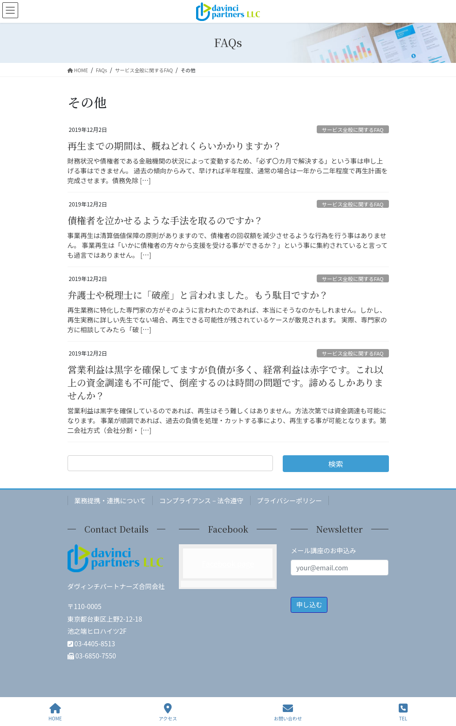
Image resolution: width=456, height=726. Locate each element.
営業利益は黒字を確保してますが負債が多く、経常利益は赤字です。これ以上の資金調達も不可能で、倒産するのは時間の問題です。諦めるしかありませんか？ (225, 382)
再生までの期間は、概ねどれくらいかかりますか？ (175, 145)
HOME (55, 712)
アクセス (168, 712)
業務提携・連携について (110, 500)
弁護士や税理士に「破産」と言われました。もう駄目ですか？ (198, 294)
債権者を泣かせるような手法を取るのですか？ (165, 220)
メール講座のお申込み (323, 550)
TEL (403, 712)
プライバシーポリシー (289, 500)
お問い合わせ (288, 712)
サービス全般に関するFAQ (353, 129)
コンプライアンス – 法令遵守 (201, 500)
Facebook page (228, 563)
